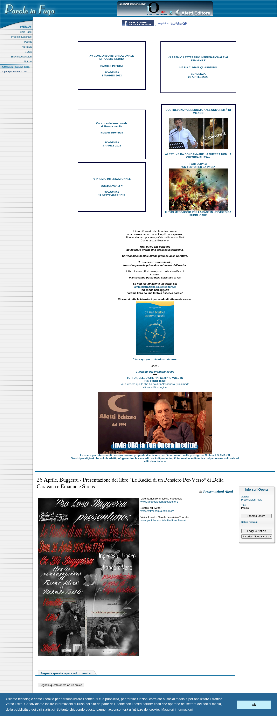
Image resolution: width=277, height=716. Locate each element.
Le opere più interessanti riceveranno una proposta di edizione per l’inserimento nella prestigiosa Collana (155, 455)
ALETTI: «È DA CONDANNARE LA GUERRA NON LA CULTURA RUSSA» (198, 156)
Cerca (29, 51)
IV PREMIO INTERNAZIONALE (112, 178)
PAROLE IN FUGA (111, 66)
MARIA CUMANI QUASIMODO (198, 67)
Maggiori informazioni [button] (177, 709)
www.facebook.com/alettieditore (159, 501)
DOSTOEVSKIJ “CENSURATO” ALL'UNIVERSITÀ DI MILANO (198, 111)
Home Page (26, 31)
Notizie (28, 61)
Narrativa (27, 46)
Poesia (28, 41)
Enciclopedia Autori (22, 56)
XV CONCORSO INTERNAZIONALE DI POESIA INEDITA (112, 57)
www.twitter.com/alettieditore (157, 510)
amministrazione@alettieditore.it (155, 286)
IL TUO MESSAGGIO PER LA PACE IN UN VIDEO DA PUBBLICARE (198, 214)
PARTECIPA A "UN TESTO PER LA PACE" (198, 165)
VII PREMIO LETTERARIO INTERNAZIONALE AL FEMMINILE (198, 59)
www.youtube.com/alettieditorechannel (163, 520)
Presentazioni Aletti (251, 499)
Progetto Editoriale (22, 36)
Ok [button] (254, 704)
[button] (232, 704)
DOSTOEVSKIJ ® (112, 185)
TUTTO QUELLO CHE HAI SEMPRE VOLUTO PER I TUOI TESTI (155, 379)
